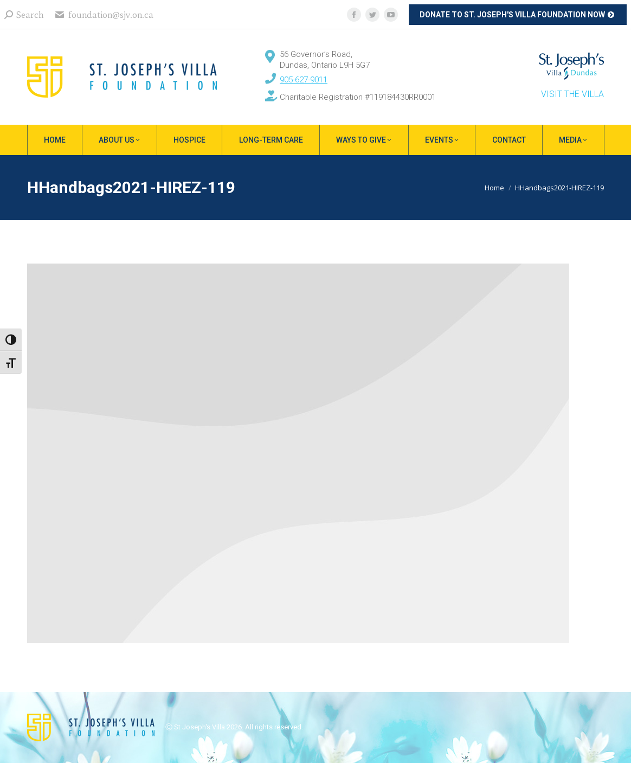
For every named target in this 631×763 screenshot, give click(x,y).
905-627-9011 (303, 80)
